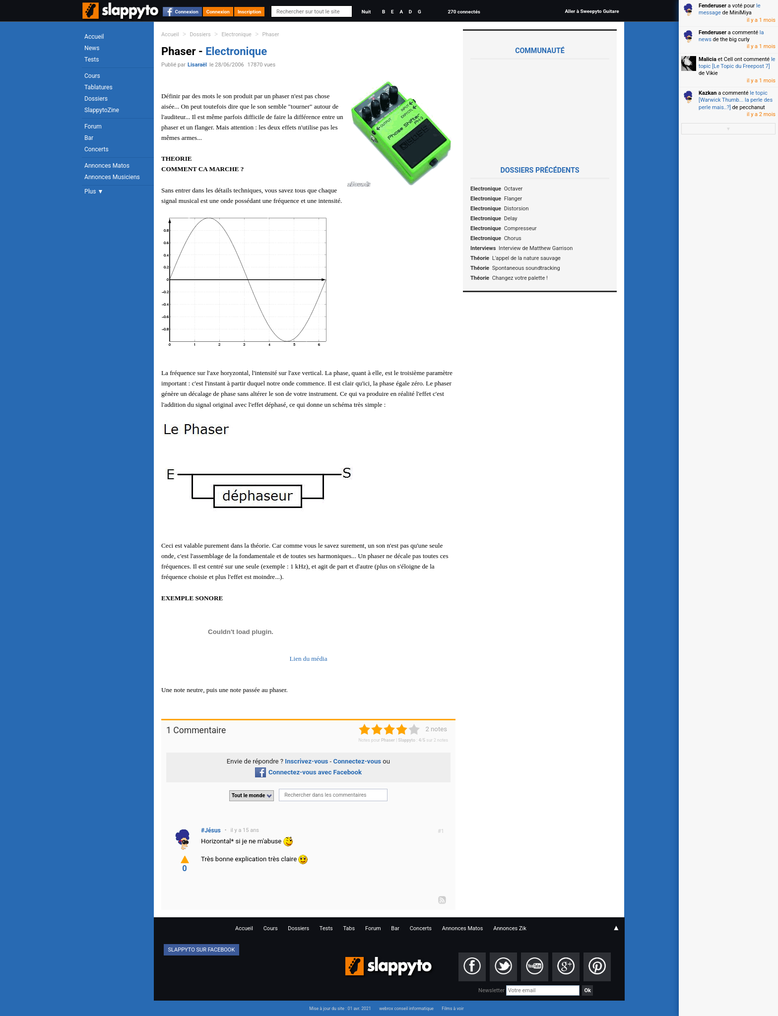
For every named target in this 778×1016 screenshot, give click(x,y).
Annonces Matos (107, 165)
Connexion (186, 11)
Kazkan (707, 93)
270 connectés (464, 11)
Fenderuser (712, 5)
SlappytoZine (101, 110)
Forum (93, 126)
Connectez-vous (357, 761)
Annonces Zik (509, 928)
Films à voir (452, 1008)
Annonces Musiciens (112, 177)
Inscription (249, 11)
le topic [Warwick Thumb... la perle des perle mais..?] (736, 100)
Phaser (270, 34)
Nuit (366, 11)
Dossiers (96, 98)
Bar (88, 137)
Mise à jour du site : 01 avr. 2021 (340, 1008)
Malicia (707, 59)
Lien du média (308, 658)
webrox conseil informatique (406, 1008)
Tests (91, 59)
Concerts (96, 149)
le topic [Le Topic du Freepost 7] (737, 62)
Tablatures (98, 87)
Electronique (237, 34)
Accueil (94, 36)
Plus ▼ (93, 191)
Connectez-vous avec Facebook (308, 772)
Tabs (349, 928)
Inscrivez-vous (306, 761)
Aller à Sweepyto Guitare (592, 11)
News (91, 48)
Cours (92, 75)
